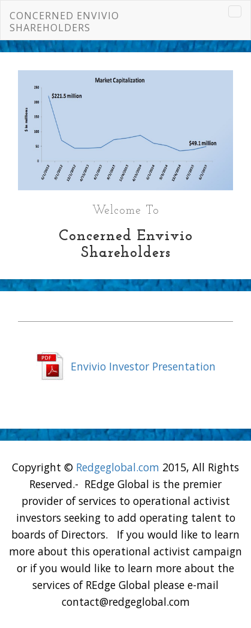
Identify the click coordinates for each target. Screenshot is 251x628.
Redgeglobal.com (117, 467)
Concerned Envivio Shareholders (64, 21)
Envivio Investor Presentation (143, 366)
